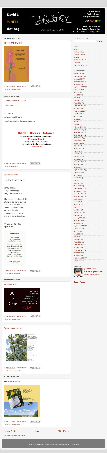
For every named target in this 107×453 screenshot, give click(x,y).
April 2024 (77, 124)
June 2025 (77, 95)
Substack (77, 62)
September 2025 (79, 87)
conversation (13, 166)
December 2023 (79, 132)
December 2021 (79, 194)
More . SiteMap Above (81, 65)
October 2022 (78, 167)
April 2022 (77, 183)
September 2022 (79, 170)
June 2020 (77, 234)
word (18, 89)
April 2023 (77, 154)
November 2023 (79, 135)
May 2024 (77, 122)
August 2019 (78, 261)
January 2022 (78, 191)
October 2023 (78, 138)
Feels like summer (12, 381)
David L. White (91, 269)
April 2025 (77, 100)
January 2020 (78, 247)
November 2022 (79, 164)
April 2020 (77, 239)
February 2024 (78, 127)
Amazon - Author (79, 54)
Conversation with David (15, 100)
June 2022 (77, 178)
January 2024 (78, 130)
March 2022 (77, 186)
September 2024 (79, 111)
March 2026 (77, 73)
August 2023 (78, 143)
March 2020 (77, 242)
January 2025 (78, 108)
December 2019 (79, 250)
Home (36, 431)
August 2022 (78, 172)
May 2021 (77, 207)
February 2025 (78, 106)
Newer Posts (10, 431)
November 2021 (79, 196)
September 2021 (79, 199)
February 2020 (78, 245)
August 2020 (78, 228)
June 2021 (77, 204)
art (10, 89)
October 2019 (78, 255)
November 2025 (79, 82)
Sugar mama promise (13, 328)
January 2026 (78, 79)
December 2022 (79, 162)
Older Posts (63, 431)
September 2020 (79, 226)
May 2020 (77, 236)
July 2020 (77, 231)
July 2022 (77, 175)
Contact (76, 57)
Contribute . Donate (80, 60)
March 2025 (77, 103)
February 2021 (78, 215)
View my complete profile (92, 274)
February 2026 (78, 76)
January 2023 (78, 159)
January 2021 (78, 218)
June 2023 (77, 148)
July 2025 (77, 92)
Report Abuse (79, 282)
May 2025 (77, 97)
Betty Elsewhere (11, 175)
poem (14, 89)
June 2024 (77, 119)
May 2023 (77, 151)
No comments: (22, 86)
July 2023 (77, 146)
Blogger (76, 444)
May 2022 (77, 180)
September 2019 (79, 258)
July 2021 (77, 202)
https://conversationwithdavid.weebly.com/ (19, 121)
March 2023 (77, 156)
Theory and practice (13, 43)
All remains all (10, 284)
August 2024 (78, 114)
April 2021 (77, 210)
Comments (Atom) (19, 436)
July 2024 (77, 116)
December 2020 (79, 220)
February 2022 (78, 188)
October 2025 (78, 84)
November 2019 (79, 253)
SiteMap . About (79, 52)
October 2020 (78, 223)
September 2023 (79, 140)
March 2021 (77, 212)
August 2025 (78, 89)
